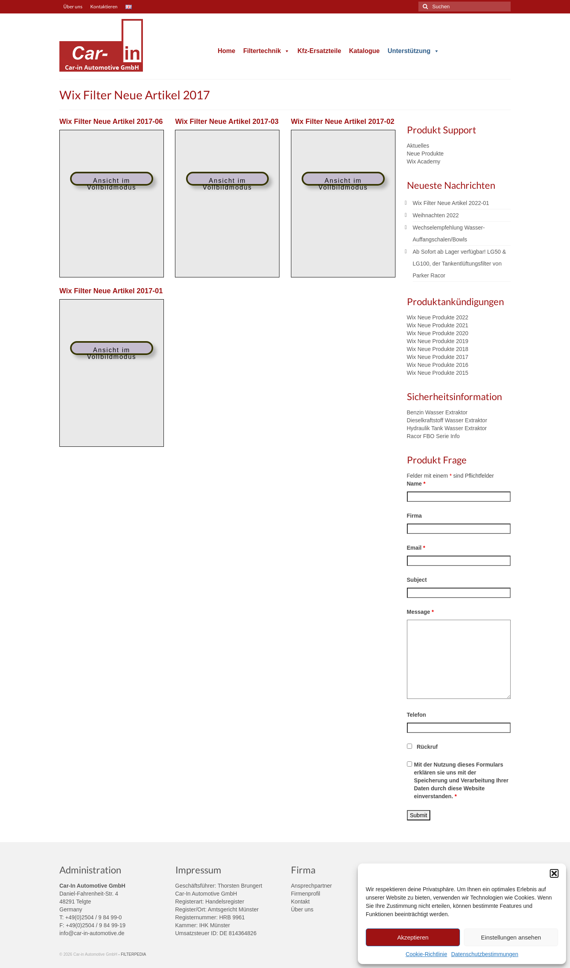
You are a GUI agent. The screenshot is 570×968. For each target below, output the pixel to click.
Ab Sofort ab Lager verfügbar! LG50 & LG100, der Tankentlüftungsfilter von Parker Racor (459, 264)
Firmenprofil (305, 893)
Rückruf (427, 747)
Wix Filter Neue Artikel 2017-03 (226, 121)
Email (416, 548)
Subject (417, 580)
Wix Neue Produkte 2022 (438, 317)
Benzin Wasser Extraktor (437, 412)
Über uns (302, 909)
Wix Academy (424, 161)
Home (226, 50)
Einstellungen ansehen (511, 937)
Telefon (416, 715)
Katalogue (364, 50)
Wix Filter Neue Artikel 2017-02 (342, 121)
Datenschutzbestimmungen (485, 954)
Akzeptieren (412, 937)
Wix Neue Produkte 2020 (438, 333)
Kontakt (300, 901)
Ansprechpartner (311, 886)
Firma (414, 515)
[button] (554, 873)
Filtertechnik (266, 50)
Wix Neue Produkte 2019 (438, 341)
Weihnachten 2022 (436, 215)
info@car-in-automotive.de (91, 933)
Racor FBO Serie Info (433, 436)
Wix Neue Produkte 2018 (438, 349)
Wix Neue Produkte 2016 (438, 365)
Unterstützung (413, 50)
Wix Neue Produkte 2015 (438, 373)
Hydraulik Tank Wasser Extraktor (447, 428)
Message (420, 612)
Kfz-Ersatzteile (319, 50)
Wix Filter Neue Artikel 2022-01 (451, 203)
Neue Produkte (425, 153)
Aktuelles (418, 145)
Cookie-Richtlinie (426, 954)
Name (416, 483)
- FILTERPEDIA (132, 954)
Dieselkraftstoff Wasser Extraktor (447, 420)
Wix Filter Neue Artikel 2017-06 (111, 121)
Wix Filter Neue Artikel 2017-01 (111, 291)
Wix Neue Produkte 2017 (438, 357)
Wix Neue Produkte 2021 (438, 325)
